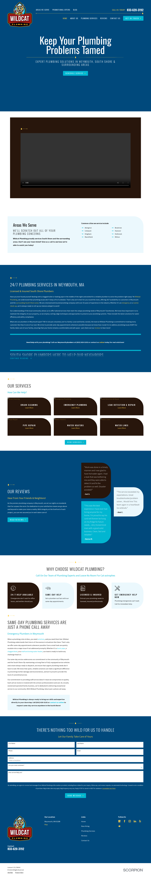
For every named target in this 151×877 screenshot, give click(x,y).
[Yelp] (140, 821)
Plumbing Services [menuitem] (89, 18)
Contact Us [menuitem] (115, 18)
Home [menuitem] (65, 18)
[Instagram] (129, 821)
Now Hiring (85, 826)
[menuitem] (10, 872)
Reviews (84, 836)
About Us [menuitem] (74, 18)
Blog (75, 9)
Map (46, 824)
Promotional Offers (61, 9)
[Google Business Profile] (119, 821)
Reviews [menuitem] (103, 18)
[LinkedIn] (135, 821)
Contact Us (85, 840)
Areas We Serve (42, 9)
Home (83, 821)
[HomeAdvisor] (119, 826)
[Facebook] (124, 821)
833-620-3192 (135, 9)
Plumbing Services (88, 831)
